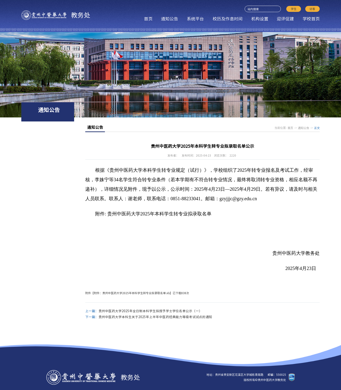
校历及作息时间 (227, 19)
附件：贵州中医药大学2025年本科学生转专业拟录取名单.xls (132, 293)
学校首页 (311, 19)
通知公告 (169, 19)
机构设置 (259, 19)
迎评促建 (285, 19)
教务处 (55, 15)
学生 (293, 8)
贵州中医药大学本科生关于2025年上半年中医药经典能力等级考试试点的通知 (155, 317)
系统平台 (195, 19)
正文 (317, 127)
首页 (148, 19)
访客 (312, 8)
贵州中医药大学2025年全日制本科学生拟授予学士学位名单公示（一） (150, 311)
